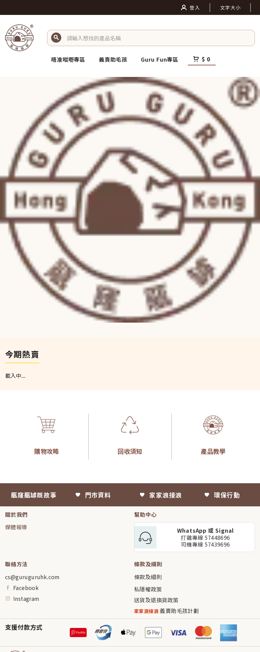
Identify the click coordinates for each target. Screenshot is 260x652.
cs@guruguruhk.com (32, 576)
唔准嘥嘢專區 (68, 59)
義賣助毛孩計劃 (166, 610)
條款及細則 (148, 576)
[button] (158, 38)
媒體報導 (16, 527)
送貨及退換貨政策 (156, 599)
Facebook (22, 587)
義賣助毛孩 (113, 59)
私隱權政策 (148, 589)
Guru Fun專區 (159, 59)
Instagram (22, 598)
